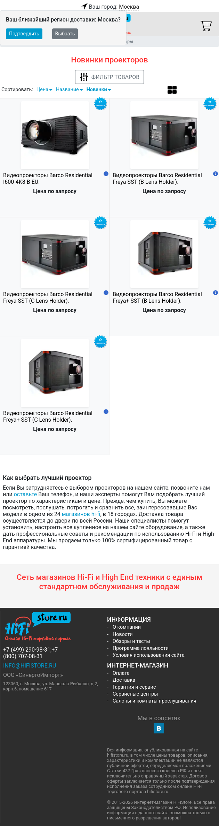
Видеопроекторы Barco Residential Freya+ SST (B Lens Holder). (157, 297)
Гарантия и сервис (134, 687)
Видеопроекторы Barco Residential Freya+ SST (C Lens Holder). (47, 416)
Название (67, 90)
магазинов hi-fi (81, 514)
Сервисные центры (135, 694)
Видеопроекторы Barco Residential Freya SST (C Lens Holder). (47, 297)
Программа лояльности (141, 648)
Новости (123, 634)
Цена (42, 90)
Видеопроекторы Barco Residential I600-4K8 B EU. (47, 178)
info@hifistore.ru (29, 665)
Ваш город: (109, 6)
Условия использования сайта (149, 655)
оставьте (25, 494)
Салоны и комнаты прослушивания (154, 701)
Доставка (124, 680)
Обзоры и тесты (131, 641)
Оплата (121, 673)
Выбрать (65, 33)
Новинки (97, 90)
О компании (127, 627)
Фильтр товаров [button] (109, 77)
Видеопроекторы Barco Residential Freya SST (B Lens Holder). (157, 178)
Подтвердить (24, 33)
